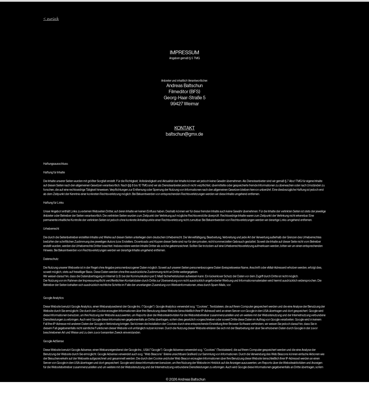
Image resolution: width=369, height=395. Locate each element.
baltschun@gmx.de (184, 134)
